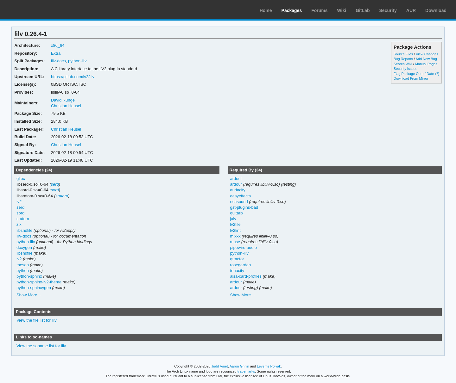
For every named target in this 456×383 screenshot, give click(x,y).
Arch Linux (35, 9)
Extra (55, 53)
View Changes (427, 54)
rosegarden (240, 265)
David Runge (63, 100)
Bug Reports (403, 59)
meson (22, 265)
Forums (319, 10)
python (22, 270)
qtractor (237, 258)
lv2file (235, 224)
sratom (61, 196)
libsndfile (24, 230)
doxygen (24, 247)
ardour (236, 178)
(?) (437, 74)
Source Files (403, 54)
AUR (411, 10)
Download (435, 10)
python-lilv (77, 61)
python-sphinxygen (33, 287)
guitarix (236, 213)
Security (388, 10)
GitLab (363, 10)
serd (55, 184)
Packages (292, 10)
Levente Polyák (269, 366)
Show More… (28, 295)
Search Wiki (403, 64)
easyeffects (240, 196)
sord (55, 190)
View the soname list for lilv (41, 345)
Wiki (341, 10)
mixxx (235, 236)
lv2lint (235, 230)
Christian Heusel (66, 105)
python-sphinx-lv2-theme (38, 282)
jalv (233, 218)
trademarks (246, 371)
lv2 (19, 201)
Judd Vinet (220, 366)
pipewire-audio (243, 247)
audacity (237, 190)
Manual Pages (426, 64)
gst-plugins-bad (244, 207)
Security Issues (405, 69)
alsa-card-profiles (246, 276)
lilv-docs (58, 61)
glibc (20, 178)
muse (235, 241)
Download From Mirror (411, 78)
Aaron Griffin (239, 366)
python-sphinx (29, 276)
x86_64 (58, 45)
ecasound (239, 201)
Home (266, 10)
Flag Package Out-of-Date (414, 74)
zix (19, 224)
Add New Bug (426, 59)
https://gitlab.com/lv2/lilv (72, 76)
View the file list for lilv (36, 320)
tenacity (237, 270)
